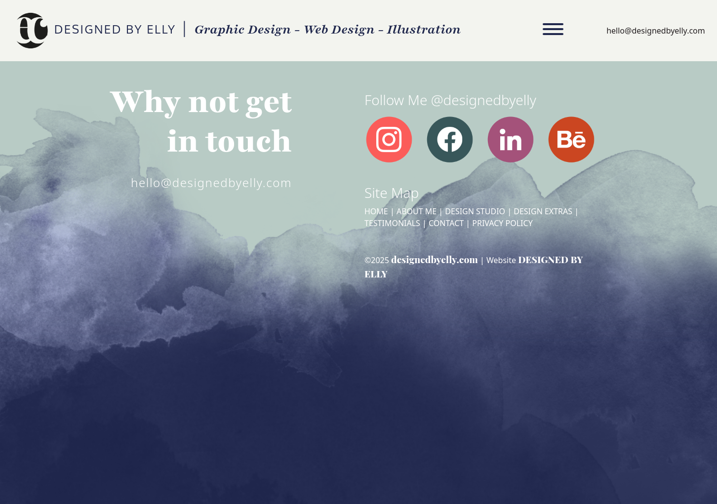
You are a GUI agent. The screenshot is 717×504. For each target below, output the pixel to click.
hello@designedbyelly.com (655, 30)
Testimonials (392, 223)
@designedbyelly (483, 99)
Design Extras (543, 211)
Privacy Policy (502, 223)
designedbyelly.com (434, 259)
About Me (417, 211)
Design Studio (475, 211)
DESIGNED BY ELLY (31, 30)
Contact (446, 223)
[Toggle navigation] (553, 30)
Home (376, 211)
